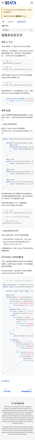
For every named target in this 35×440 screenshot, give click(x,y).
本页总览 (6, 30)
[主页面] (3, 21)
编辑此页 (5, 381)
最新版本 (19, 16)
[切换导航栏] (2, 2)
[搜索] (32, 2)
